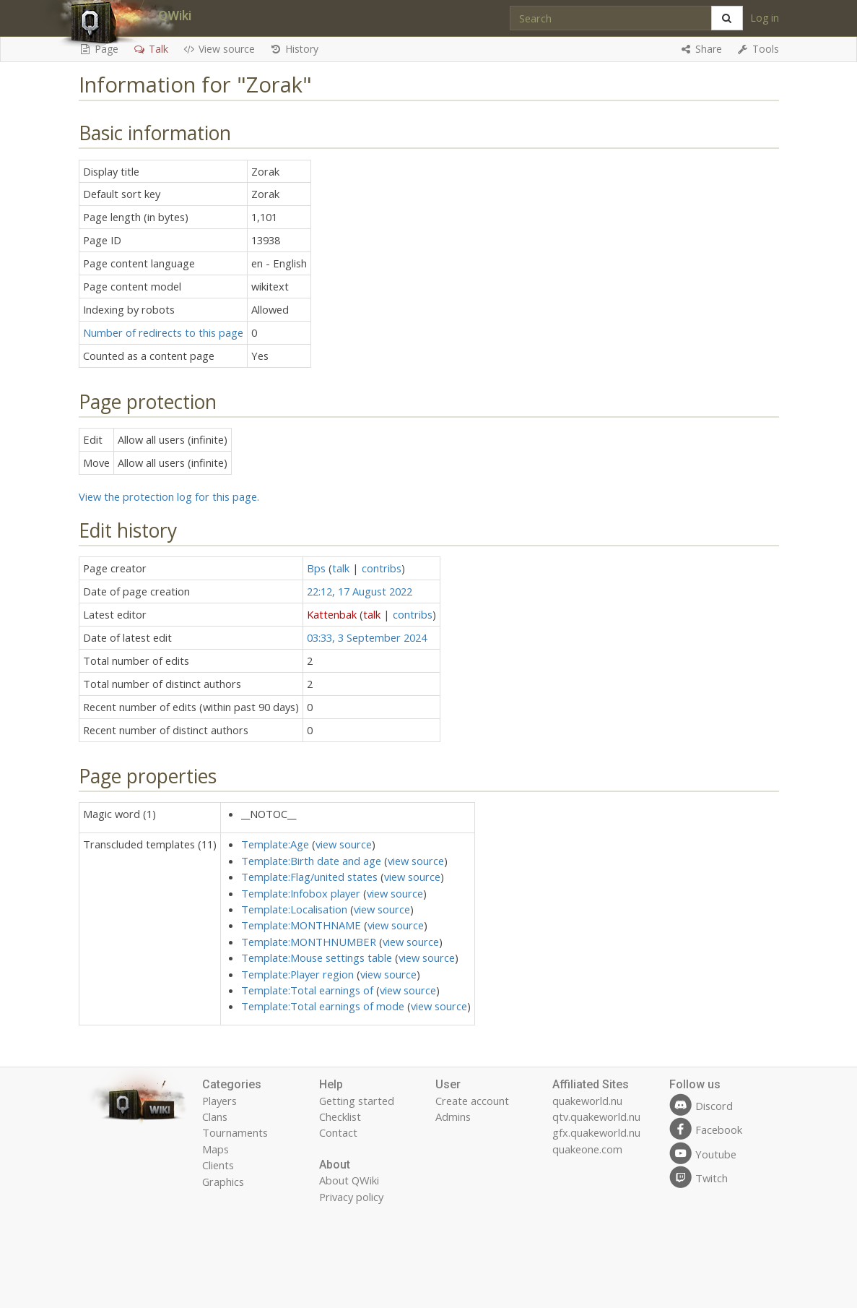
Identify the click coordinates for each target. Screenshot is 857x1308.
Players (219, 1100)
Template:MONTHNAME (301, 925)
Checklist (340, 1116)
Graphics (223, 1181)
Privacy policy (351, 1196)
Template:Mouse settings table (316, 957)
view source (344, 844)
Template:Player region (297, 974)
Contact (338, 1132)
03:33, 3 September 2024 (367, 637)
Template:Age (275, 844)
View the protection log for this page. (169, 496)
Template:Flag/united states (309, 876)
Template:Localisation (294, 909)
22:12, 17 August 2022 (359, 591)
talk (340, 568)
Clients (218, 1165)
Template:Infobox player (300, 893)
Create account (472, 1100)
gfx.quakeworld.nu (596, 1132)
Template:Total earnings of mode (322, 1006)
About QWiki (349, 1180)
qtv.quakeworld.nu (596, 1116)
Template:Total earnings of (307, 990)
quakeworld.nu (587, 1100)
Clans (214, 1116)
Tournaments (235, 1132)
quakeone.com (587, 1149)
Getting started (356, 1100)
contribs (381, 568)
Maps (215, 1149)
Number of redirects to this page (163, 332)
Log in (764, 18)
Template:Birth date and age (311, 860)
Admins (453, 1116)
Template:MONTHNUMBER (308, 941)
